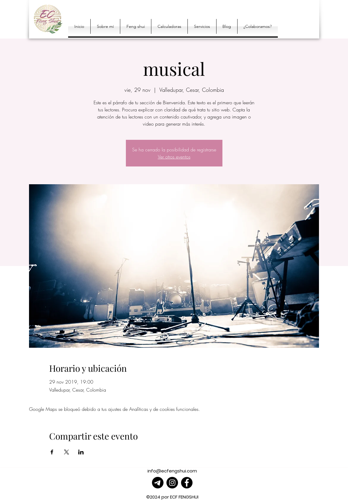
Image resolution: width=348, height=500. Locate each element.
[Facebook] (187, 482)
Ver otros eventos (174, 156)
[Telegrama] (157, 482)
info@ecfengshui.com (172, 471)
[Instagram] (172, 482)
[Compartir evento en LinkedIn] (81, 452)
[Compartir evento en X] (66, 452)
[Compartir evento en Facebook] (52, 452)
